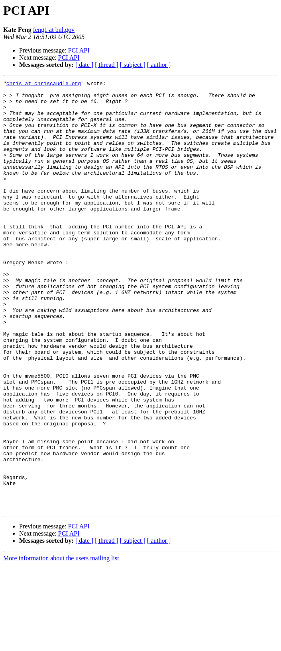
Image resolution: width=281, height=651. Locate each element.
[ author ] (159, 64)
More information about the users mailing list (61, 644)
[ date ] (84, 64)
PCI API (79, 50)
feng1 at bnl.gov (54, 29)
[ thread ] (106, 64)
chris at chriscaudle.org (43, 84)
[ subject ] (132, 64)
